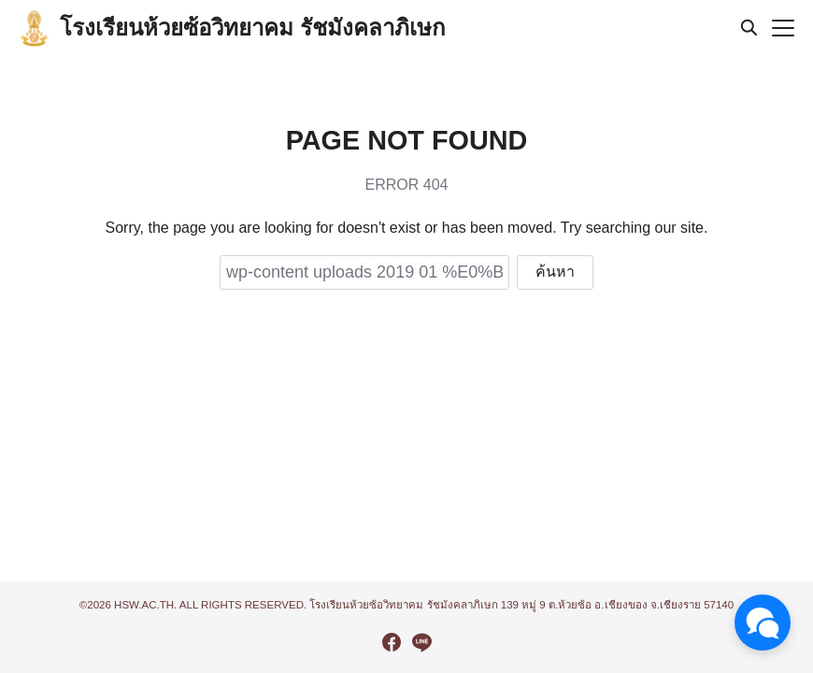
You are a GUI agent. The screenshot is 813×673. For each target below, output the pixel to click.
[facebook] (391, 642)
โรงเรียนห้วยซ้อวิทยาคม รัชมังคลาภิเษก (253, 27)
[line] (421, 642)
